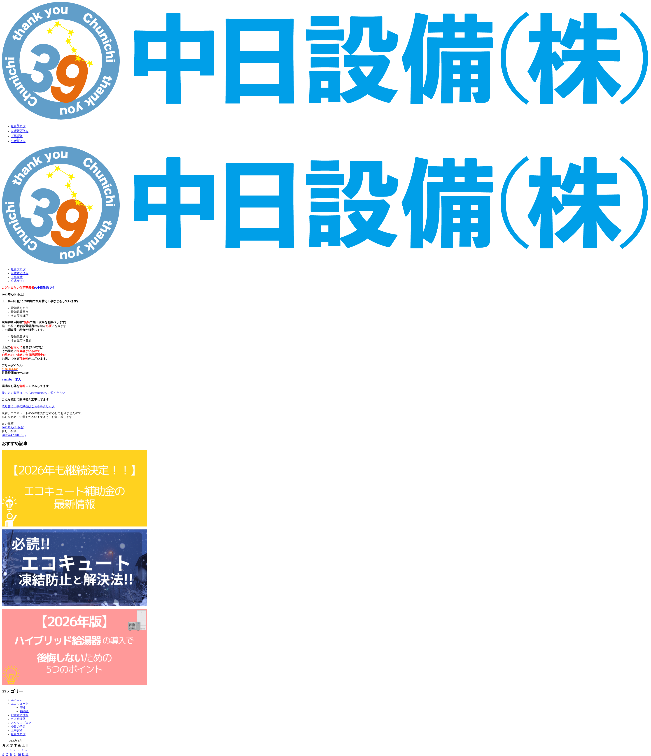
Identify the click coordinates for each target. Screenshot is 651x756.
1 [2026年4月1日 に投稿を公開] (11, 749)
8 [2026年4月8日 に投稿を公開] (11, 754)
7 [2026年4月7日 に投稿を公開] (7, 754)
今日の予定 (18, 726)
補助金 (24, 711)
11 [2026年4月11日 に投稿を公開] (23, 754)
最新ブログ (18, 269)
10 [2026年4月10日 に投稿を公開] (19, 754)
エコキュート (19, 703)
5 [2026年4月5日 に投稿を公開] (26, 749)
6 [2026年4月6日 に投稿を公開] (3, 754)
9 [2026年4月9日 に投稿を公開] (14, 754)
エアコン (17, 699)
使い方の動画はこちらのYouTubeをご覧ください (33, 392)
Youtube (7, 379)
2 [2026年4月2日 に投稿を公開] (14, 749)
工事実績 (17, 277)
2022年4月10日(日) (14, 435)
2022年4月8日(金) (13, 427)
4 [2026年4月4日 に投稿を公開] (22, 749)
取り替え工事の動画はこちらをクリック (28, 406)
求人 (18, 379)
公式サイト (18, 281)
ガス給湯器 (18, 719)
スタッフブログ (21, 722)
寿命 (23, 707)
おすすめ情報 (19, 273)
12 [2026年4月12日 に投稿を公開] (27, 754)
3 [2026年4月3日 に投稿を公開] (18, 749)
